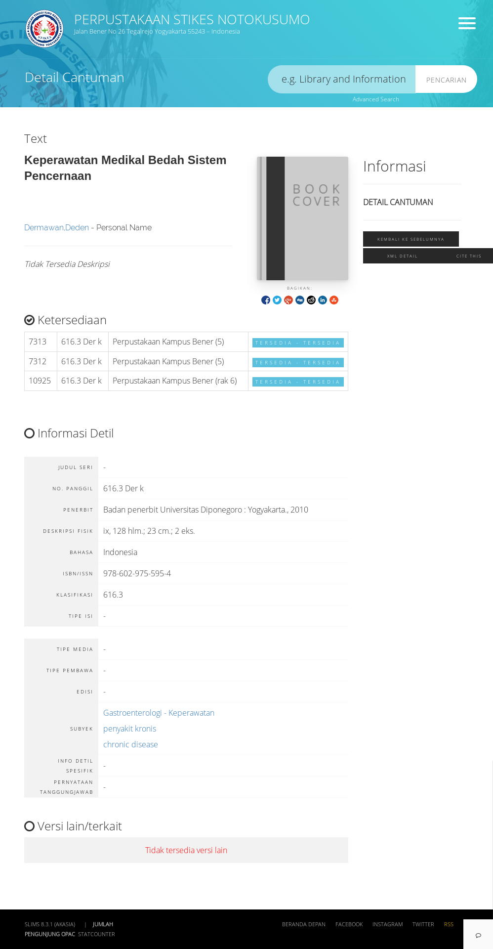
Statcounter (96, 934)
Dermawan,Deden (56, 227)
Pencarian (446, 80)
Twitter (423, 924)
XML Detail (402, 256)
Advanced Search (376, 99)
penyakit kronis (129, 728)
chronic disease (130, 744)
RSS (448, 924)
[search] (342, 79)
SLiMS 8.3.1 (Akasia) (50, 924)
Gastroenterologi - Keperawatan (158, 712)
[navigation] (478, 934)
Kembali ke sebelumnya (411, 239)
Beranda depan (304, 924)
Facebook (349, 924)
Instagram (387, 924)
